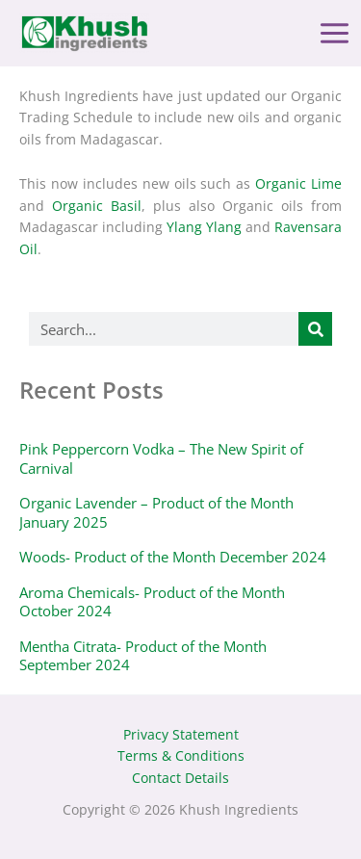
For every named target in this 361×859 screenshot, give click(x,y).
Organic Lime (298, 183)
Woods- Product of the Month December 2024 (172, 556)
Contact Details (180, 777)
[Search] (315, 329)
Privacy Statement (181, 734)
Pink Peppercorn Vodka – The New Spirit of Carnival (161, 458)
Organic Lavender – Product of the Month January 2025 (156, 512)
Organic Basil (97, 205)
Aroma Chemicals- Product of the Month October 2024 (152, 602)
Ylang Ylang (204, 227)
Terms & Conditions (181, 755)
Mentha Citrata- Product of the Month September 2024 (143, 656)
